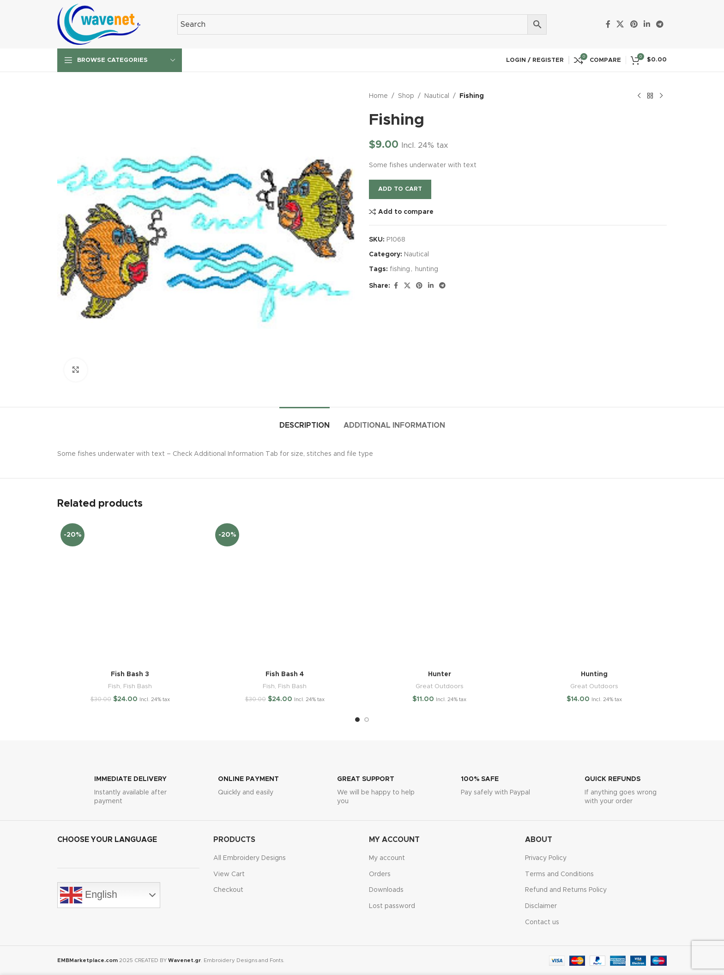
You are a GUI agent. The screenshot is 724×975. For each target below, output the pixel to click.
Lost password (392, 906)
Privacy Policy (546, 858)
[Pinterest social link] (633, 24)
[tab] (304, 421)
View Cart (229, 874)
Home (378, 96)
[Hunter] (439, 593)
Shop (406, 96)
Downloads (386, 890)
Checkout (228, 890)
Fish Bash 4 (284, 674)
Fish (114, 686)
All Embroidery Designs (249, 858)
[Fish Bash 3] (130, 593)
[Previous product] (639, 96)
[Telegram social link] (660, 24)
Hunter (439, 674)
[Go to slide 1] (357, 719)
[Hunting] (594, 593)
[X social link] (620, 24)
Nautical (436, 96)
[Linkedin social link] (646, 24)
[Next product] (661, 96)
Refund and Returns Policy (566, 890)
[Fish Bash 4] (284, 593)
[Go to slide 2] (366, 719)
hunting (426, 269)
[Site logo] (98, 24)
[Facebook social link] (608, 24)
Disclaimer (541, 906)
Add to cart (400, 189)
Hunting (594, 674)
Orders (380, 874)
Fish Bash (137, 686)
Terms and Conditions (559, 874)
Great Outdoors (440, 686)
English (88, 895)
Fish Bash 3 (130, 674)
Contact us (542, 922)
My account (387, 858)
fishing (400, 269)
